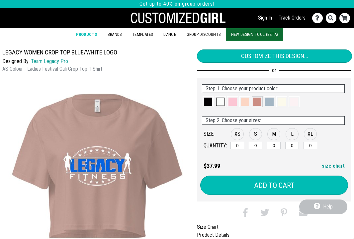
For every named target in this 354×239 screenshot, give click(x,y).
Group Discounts (204, 34)
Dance (169, 34)
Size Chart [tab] (208, 227)
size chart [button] (333, 166)
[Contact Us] (319, 18)
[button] (208, 101)
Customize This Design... (274, 56)
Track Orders (292, 18)
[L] (292, 145)
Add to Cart (274, 185)
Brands (115, 34)
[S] (255, 145)
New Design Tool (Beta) (254, 34)
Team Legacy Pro (49, 61)
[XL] (310, 145)
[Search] (332, 18)
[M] (274, 145)
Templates (142, 34)
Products (86, 34)
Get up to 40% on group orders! (177, 4)
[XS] (237, 145)
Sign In (265, 18)
